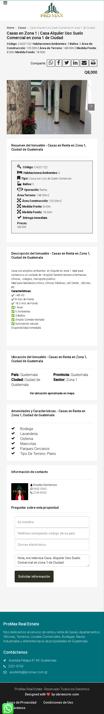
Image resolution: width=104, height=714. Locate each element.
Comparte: (38, 63)
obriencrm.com (67, 694)
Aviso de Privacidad (21, 702)
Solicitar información (34, 576)
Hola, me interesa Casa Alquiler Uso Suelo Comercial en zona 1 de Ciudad (52, 560)
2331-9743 (15, 666)
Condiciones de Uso (58, 702)
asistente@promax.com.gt (28, 672)
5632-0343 (40, 488)
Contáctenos (16, 708)
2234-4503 (39, 492)
